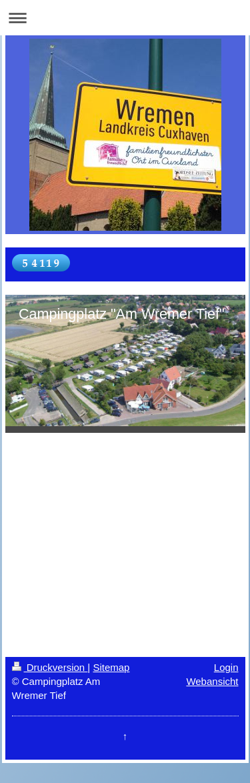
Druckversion (50, 667)
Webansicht (212, 681)
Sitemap (111, 667)
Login (226, 667)
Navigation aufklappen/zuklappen (125, 17)
